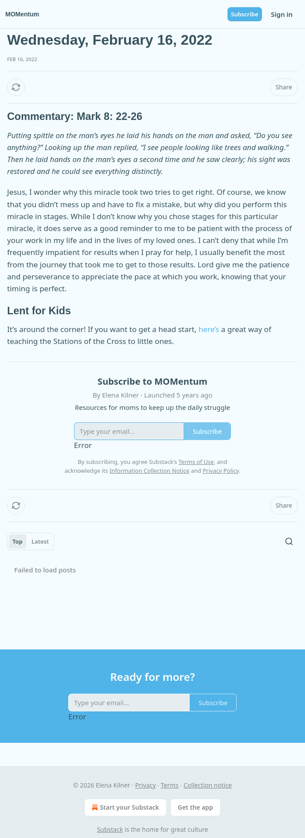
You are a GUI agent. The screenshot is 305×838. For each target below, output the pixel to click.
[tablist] (30, 541)
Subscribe (244, 14)
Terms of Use (196, 462)
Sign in (282, 14)
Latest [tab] (40, 541)
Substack (110, 829)
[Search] (289, 541)
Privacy (145, 785)
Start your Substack (124, 807)
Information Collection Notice (149, 471)
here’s (209, 329)
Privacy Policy (221, 471)
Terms (170, 785)
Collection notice (208, 785)
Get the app (195, 807)
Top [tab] (17, 541)
